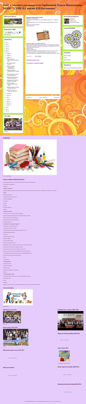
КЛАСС (73, 19)
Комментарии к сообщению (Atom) (46, 100)
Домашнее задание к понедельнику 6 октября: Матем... (12, 84)
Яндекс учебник (67, 59)
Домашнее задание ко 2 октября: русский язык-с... (12, 91)
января (8, 104)
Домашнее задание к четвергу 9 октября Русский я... (12, 75)
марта (8, 101)
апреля (8, 99)
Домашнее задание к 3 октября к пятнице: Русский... (13, 88)
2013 (7, 107)
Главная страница (43, 97)
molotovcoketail (50, 401)
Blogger (59, 401)
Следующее (29, 97)
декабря (8, 53)
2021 (7, 42)
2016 (7, 48)
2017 (7, 46)
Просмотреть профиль (74, 22)
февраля (8, 102)
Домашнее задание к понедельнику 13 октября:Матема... (11, 67)
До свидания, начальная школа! (64, 363)
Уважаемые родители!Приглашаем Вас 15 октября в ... (13, 71)
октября (8, 57)
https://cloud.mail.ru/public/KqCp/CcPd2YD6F (73, 67)
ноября (8, 55)
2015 (7, 50)
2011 (7, 111)
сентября (9, 93)
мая (7, 97)
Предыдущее (57, 97)
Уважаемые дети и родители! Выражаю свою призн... (12, 81)
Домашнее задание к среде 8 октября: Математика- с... (12, 78)
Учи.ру (65, 57)
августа (8, 95)
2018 (7, 44)
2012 (7, 109)
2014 (7, 51)
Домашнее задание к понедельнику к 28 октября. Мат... (13, 60)
